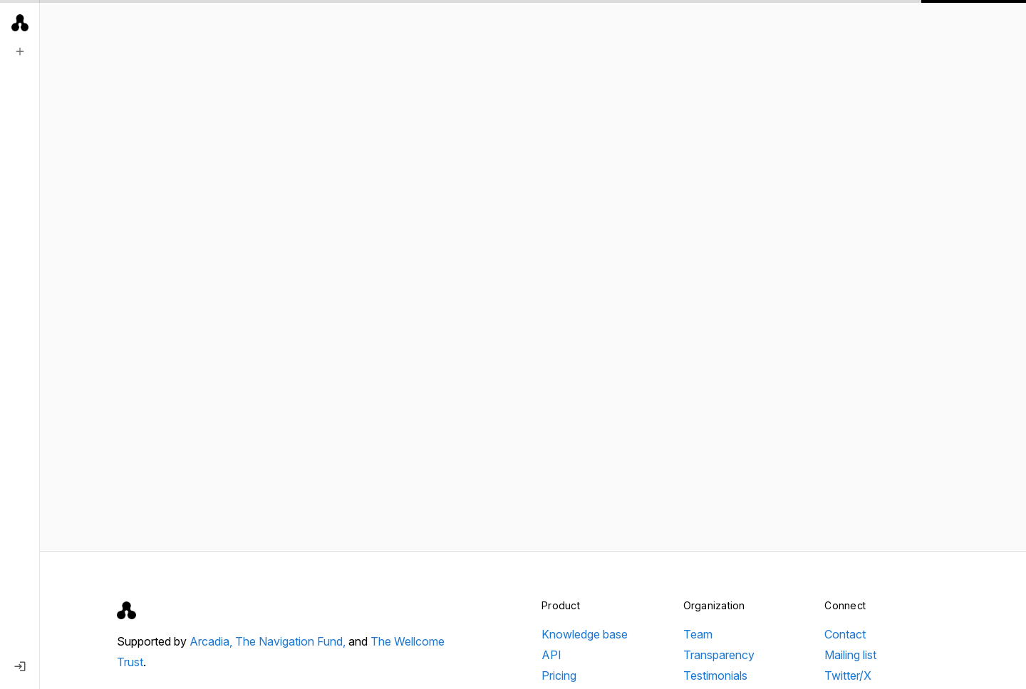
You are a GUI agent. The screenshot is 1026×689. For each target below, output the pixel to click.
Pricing (559, 675)
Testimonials (715, 675)
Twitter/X (847, 675)
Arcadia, (212, 641)
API (551, 655)
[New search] (20, 51)
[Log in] (20, 666)
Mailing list (850, 655)
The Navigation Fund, (291, 641)
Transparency (719, 655)
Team (697, 634)
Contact (845, 634)
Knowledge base (585, 634)
